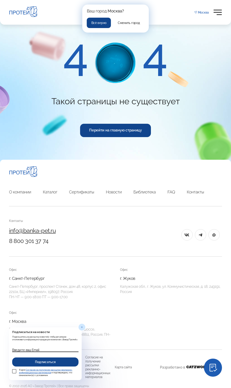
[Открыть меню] (217, 12)
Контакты (195, 192)
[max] (214, 234)
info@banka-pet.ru (32, 230)
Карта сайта (123, 367)
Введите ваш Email (25, 350)
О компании (20, 192)
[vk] (187, 234)
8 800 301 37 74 (28, 241)
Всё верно (98, 23)
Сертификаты (81, 192)
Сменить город (129, 23)
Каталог (50, 192)
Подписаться (45, 362)
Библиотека (144, 192)
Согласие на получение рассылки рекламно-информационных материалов (97, 367)
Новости (114, 192)
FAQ (171, 192)
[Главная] (23, 172)
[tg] (200, 234)
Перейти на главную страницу (115, 130)
